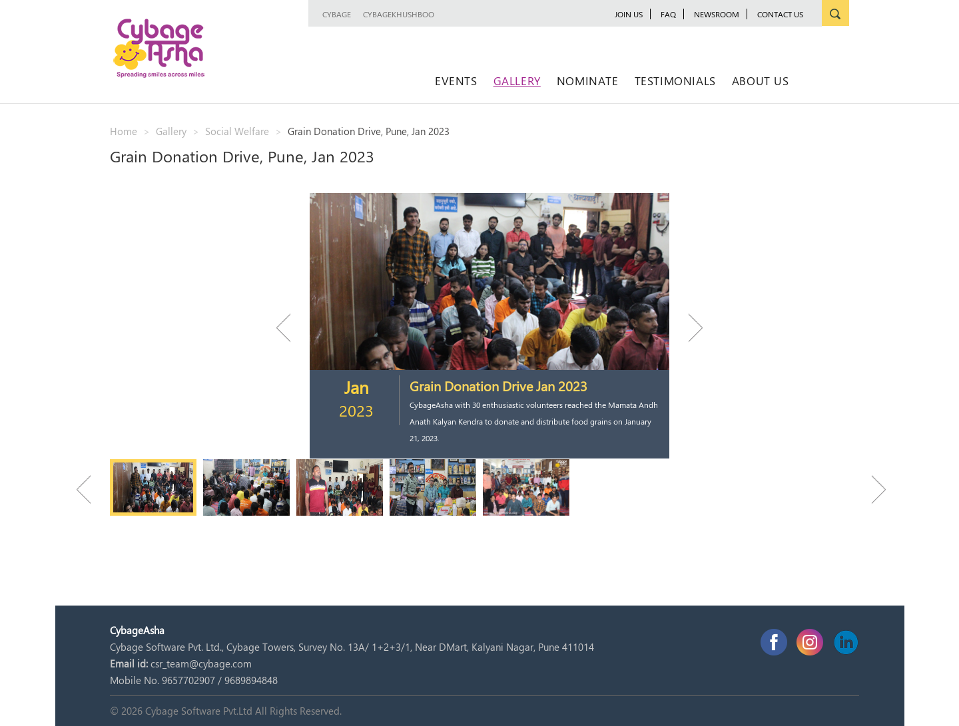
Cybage (336, 14)
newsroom (716, 14)
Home (123, 131)
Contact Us (780, 14)
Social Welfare (237, 131)
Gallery (517, 80)
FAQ (668, 14)
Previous (289, 328)
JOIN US (629, 14)
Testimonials (675, 80)
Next (689, 328)
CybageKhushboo (398, 14)
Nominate (588, 80)
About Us (760, 80)
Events (456, 80)
